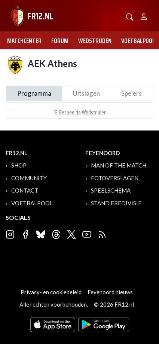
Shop (19, 165)
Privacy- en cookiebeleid (51, 292)
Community (29, 178)
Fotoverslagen (114, 178)
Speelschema (111, 190)
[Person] (144, 15)
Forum (59, 41)
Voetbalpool (138, 41)
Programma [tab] (34, 93)
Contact (24, 190)
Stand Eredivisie (116, 203)
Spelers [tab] (131, 93)
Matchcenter (24, 41)
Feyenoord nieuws (110, 292)
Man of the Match (118, 165)
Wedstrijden (94, 41)
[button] (130, 16)
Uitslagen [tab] (86, 93)
